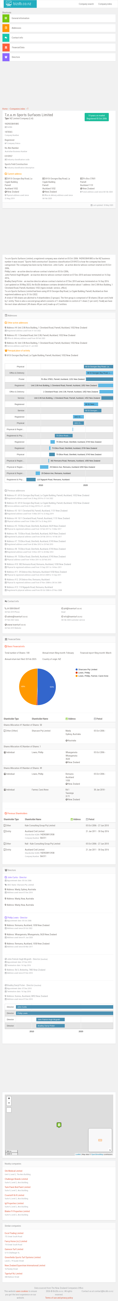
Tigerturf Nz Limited (13, 1273)
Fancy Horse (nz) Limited (16, 1241)
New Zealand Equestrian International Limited (25, 1265)
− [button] (9, 1103)
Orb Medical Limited (13, 1171)
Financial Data (18, 47)
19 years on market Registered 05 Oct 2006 (97, 117)
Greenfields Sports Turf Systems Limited (23, 1257)
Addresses (16, 28)
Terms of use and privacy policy (59, 1297)
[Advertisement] (59, 85)
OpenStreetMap (97, 1154)
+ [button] (9, 1098)
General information (20, 18)
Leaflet (78, 1154)
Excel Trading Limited (14, 1233)
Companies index (17, 108)
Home (5, 108)
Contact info (17, 37)
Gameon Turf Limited (14, 1249)
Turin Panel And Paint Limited (17, 1187)
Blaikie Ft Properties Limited (17, 1211)
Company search (86, 4)
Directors (16, 57)
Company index (105, 4)
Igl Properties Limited (14, 1203)
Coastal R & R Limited (14, 1195)
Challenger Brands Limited (16, 1179)
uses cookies (22, 1291)
